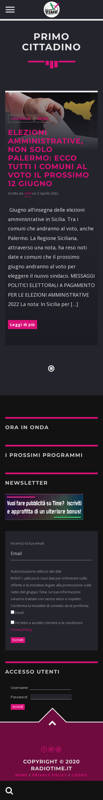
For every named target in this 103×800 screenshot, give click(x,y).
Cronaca (21, 118)
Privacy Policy (21, 629)
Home (21, 775)
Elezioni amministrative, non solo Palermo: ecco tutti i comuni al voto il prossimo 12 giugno (48, 158)
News (43, 118)
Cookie (80, 775)
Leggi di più (22, 324)
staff (27, 193)
